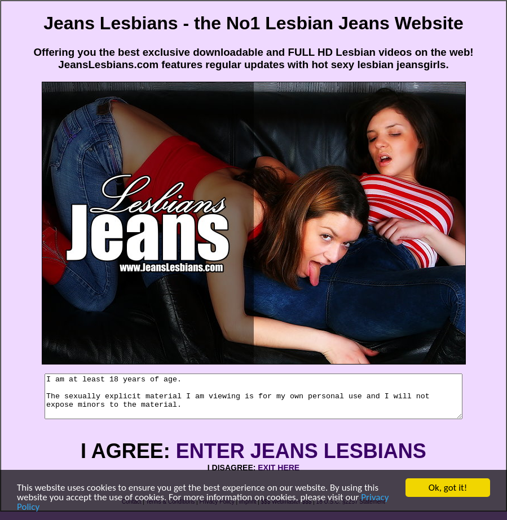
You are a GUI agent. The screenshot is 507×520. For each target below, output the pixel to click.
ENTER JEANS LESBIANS (301, 459)
